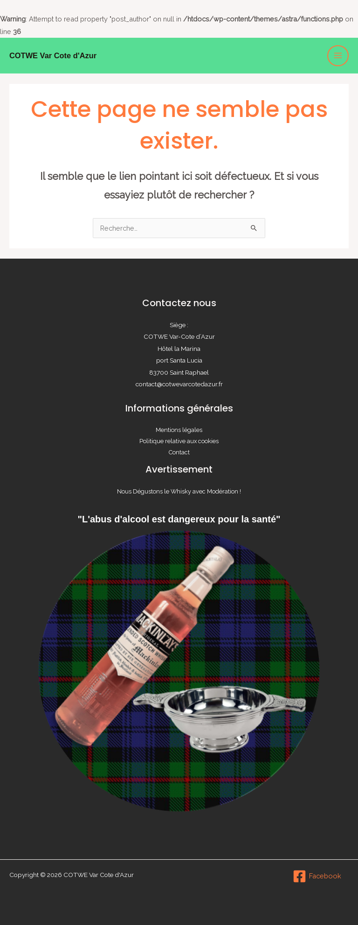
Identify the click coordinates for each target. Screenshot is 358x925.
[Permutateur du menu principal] (338, 56)
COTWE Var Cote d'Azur (52, 55)
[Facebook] (317, 876)
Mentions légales (179, 429)
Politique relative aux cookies (179, 441)
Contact (179, 452)
